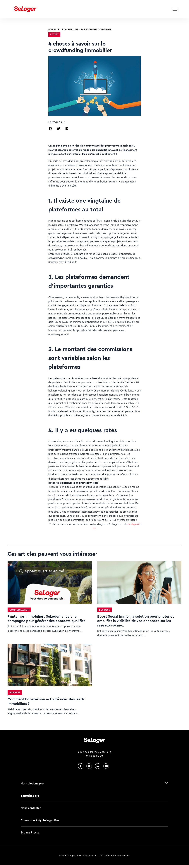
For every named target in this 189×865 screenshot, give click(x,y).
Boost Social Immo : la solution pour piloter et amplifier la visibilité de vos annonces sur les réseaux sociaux (135, 621)
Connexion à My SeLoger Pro (40, 820)
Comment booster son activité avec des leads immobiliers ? (46, 701)
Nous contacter (31, 808)
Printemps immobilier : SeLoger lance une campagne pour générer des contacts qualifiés (46, 619)
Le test (54, 34)
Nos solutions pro (32, 783)
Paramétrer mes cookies (118, 855)
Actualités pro (30, 796)
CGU (102, 855)
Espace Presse (30, 832)
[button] (50, 128)
